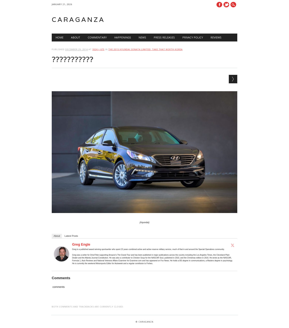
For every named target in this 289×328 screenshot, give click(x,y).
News (142, 37)
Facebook (219, 4)
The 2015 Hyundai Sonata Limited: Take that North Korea (145, 49)
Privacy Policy (192, 37)
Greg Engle (81, 244)
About (75, 37)
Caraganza (78, 19)
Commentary (97, 37)
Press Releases (164, 37)
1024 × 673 (98, 49)
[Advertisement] (189, 19)
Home (59, 37)
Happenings (122, 37)
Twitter (226, 4)
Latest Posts (71, 236)
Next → (233, 79)
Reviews (215, 37)
